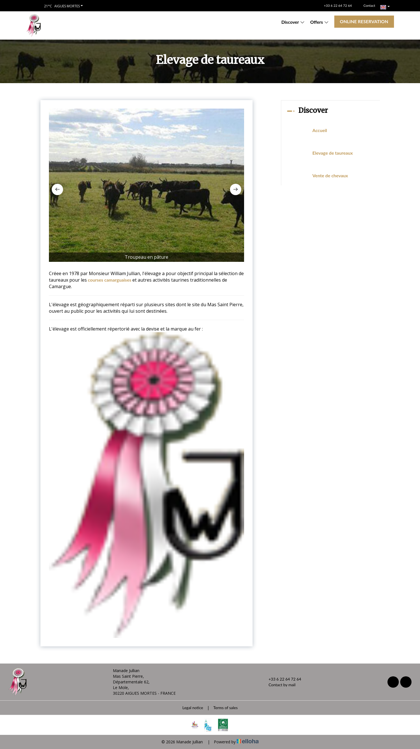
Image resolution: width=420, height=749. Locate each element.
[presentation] (57, 189)
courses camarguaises (110, 279)
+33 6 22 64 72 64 (281, 679)
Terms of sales (225, 707)
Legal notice (192, 707)
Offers (319, 22)
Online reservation (364, 21)
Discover (293, 22)
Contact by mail (278, 684)
